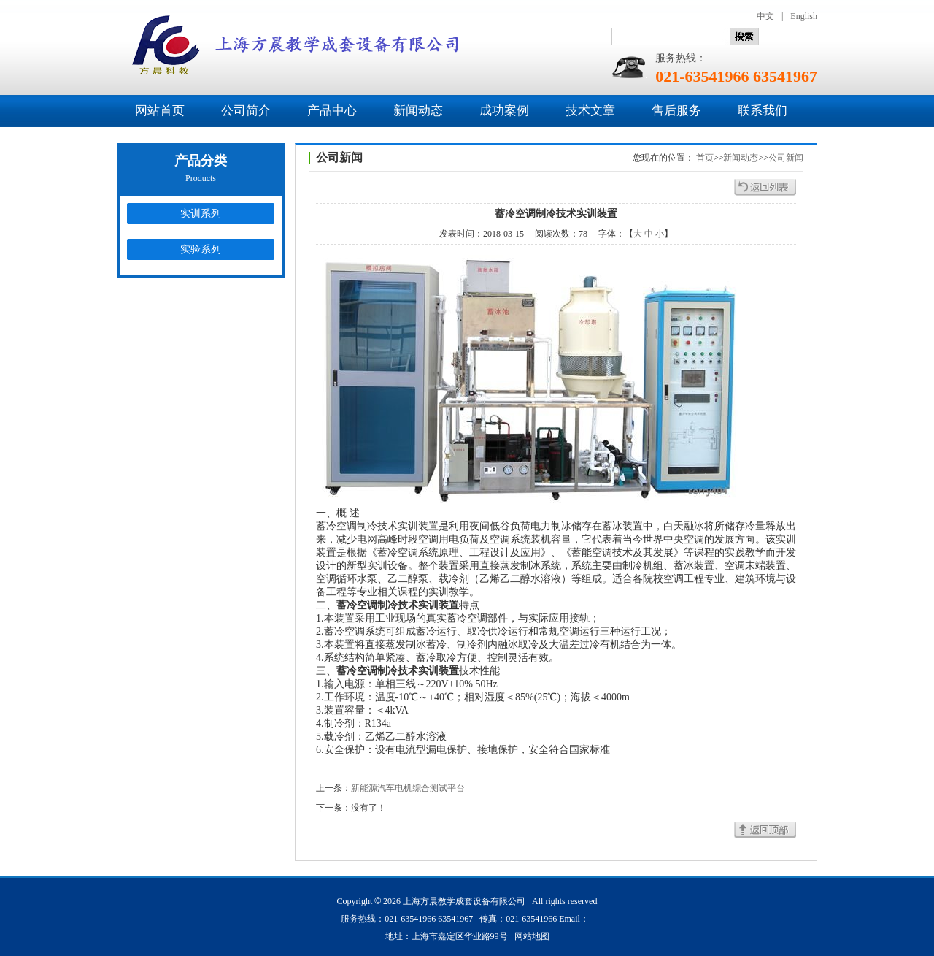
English (803, 16)
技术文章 (590, 111)
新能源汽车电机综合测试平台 (408, 788)
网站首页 (160, 111)
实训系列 (200, 213)
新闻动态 (418, 111)
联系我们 (762, 111)
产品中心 (332, 111)
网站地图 (531, 936)
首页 (705, 158)
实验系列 (200, 249)
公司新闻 (785, 158)
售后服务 (676, 111)
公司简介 (246, 111)
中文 (765, 16)
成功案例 (504, 111)
